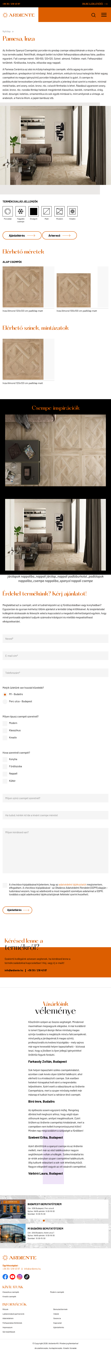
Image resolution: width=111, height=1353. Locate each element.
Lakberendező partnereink (13, 1314)
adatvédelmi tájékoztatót (72, 884)
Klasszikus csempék (11, 1292)
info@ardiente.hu (14, 970)
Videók (56, 1314)
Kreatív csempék (9, 1296)
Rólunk (5, 1309)
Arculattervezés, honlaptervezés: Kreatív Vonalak (56, 1348)
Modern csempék (57, 1292)
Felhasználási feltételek (12, 1323)
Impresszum (7, 1327)
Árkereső (54, 235)
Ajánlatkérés (17, 235)
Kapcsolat (57, 1323)
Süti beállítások (9, 1332)
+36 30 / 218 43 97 (11, 3)
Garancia (57, 1318)
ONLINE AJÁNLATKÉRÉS (92, 3)
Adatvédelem (8, 1318)
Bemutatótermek (60, 1309)
